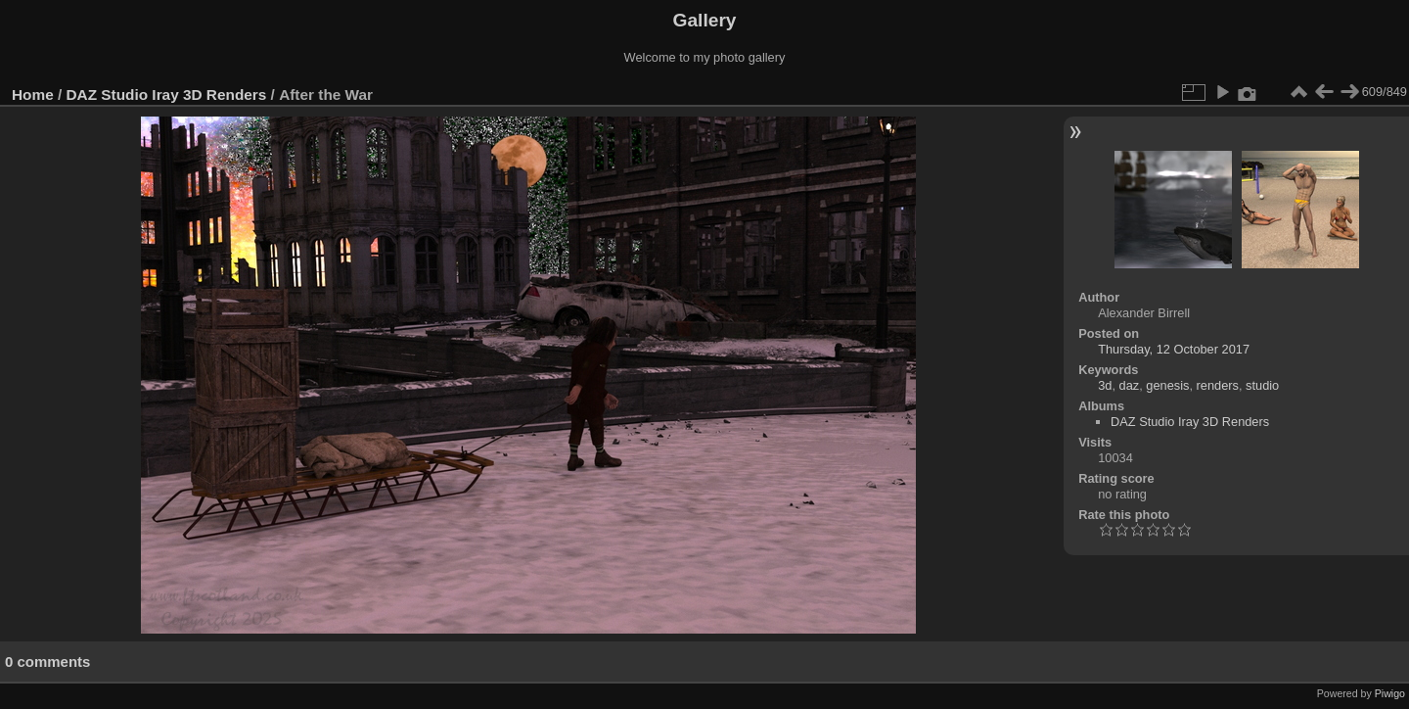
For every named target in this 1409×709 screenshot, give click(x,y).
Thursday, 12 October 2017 (1174, 349)
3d (1105, 385)
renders (1218, 385)
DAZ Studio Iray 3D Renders (167, 94)
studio (1262, 385)
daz (1129, 385)
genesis (1167, 385)
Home (33, 94)
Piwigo (1390, 693)
